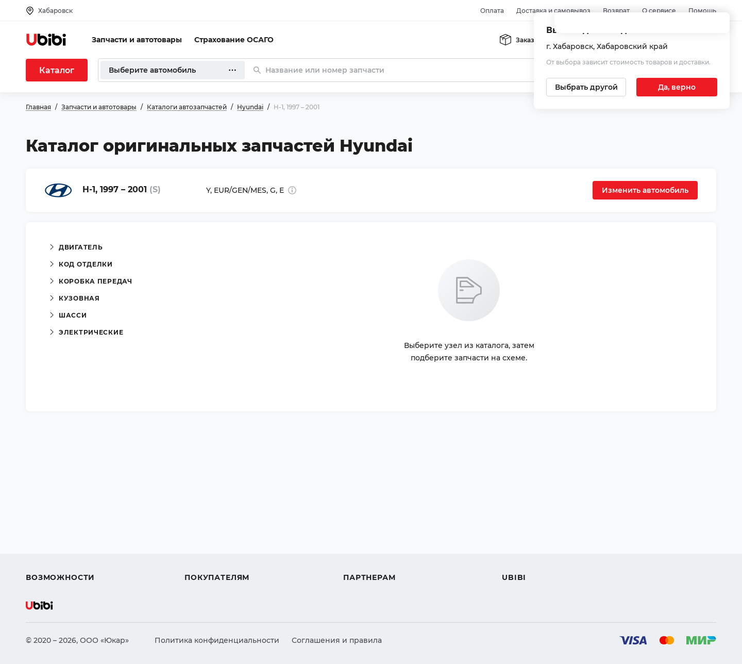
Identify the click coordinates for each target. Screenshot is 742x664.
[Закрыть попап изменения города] (717, 26)
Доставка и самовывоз (553, 10)
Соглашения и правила (337, 640)
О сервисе (659, 10)
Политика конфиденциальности (217, 640)
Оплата (492, 10)
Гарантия (202, 558)
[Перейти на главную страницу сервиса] (46, 40)
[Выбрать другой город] (586, 87)
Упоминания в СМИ (540, 558)
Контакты (520, 521)
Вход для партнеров (382, 540)
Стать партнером (376, 558)
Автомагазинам (373, 521)
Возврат (616, 10)
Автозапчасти (52, 503)
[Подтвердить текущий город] (676, 87)
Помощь (702, 10)
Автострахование (60, 521)
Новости (518, 540)
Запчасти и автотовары (137, 39)
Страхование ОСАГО (234, 39)
